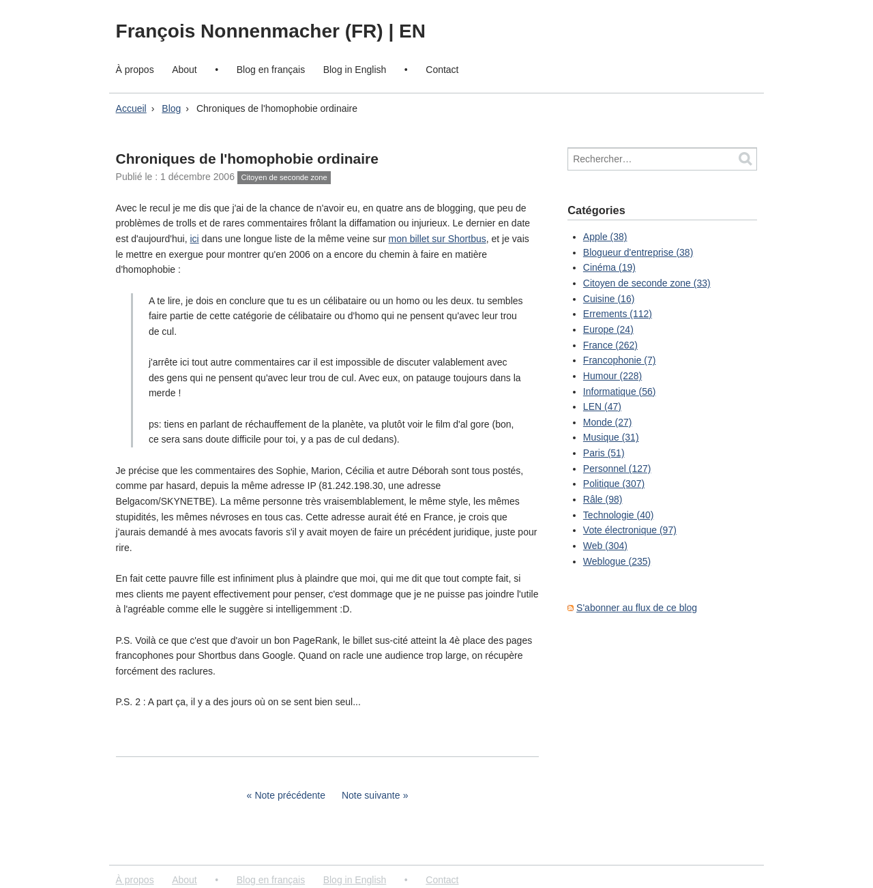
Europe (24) (608, 329)
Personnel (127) (617, 468)
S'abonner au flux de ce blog (636, 607)
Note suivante (371, 795)
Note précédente (289, 795)
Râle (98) (603, 499)
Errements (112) (617, 313)
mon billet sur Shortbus (437, 238)
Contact (442, 69)
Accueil (131, 108)
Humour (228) (612, 375)
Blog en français (271, 69)
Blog (171, 108)
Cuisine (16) (608, 298)
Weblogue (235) (617, 561)
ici (194, 238)
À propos (135, 69)
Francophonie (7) (619, 360)
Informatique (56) (619, 391)
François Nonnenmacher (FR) (252, 31)
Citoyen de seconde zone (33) (647, 283)
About (184, 69)
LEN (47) (602, 406)
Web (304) (605, 545)
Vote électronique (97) (630, 529)
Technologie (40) (618, 514)
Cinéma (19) (609, 267)
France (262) (610, 345)
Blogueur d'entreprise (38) (638, 252)
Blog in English (355, 69)
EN (412, 31)
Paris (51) (604, 452)
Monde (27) (607, 422)
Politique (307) (614, 483)
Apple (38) (605, 236)
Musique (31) (611, 437)
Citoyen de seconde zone (284, 177)
